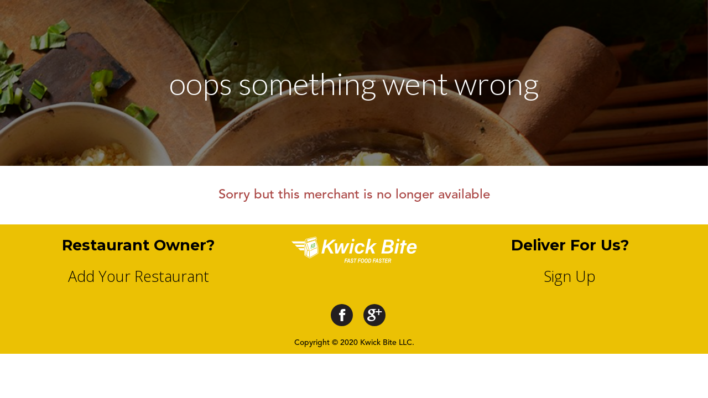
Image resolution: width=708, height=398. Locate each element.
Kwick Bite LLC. (387, 343)
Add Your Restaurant (138, 276)
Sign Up (570, 276)
